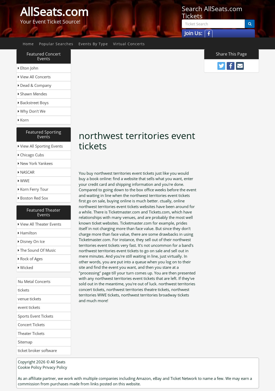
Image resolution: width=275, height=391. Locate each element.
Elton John (28, 68)
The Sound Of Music (37, 250)
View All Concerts (34, 76)
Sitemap (25, 341)
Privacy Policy (55, 367)
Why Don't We (31, 111)
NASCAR (26, 172)
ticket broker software (37, 350)
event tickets (29, 307)
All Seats (58, 361)
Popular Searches (56, 43)
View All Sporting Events (40, 146)
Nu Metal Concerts (34, 281)
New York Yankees (35, 163)
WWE (23, 180)
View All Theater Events (39, 224)
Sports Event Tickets (35, 316)
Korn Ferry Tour (33, 189)
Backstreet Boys (33, 102)
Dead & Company (34, 85)
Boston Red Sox (33, 198)
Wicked (25, 267)
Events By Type (93, 43)
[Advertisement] (151, 85)
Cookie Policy (30, 367)
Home (28, 43)
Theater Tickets (31, 333)
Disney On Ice (31, 241)
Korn (23, 119)
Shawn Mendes (32, 93)
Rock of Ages (30, 258)
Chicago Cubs (31, 154)
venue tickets (29, 298)
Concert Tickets (31, 324)
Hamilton (27, 232)
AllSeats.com (54, 11)
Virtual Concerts (129, 43)
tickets (23, 290)
